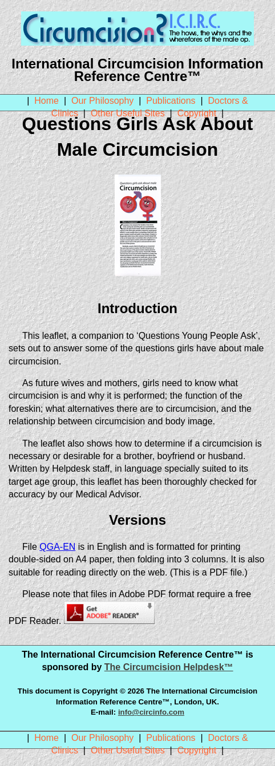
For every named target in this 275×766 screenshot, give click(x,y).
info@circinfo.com (151, 712)
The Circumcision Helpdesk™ (168, 667)
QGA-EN (57, 547)
